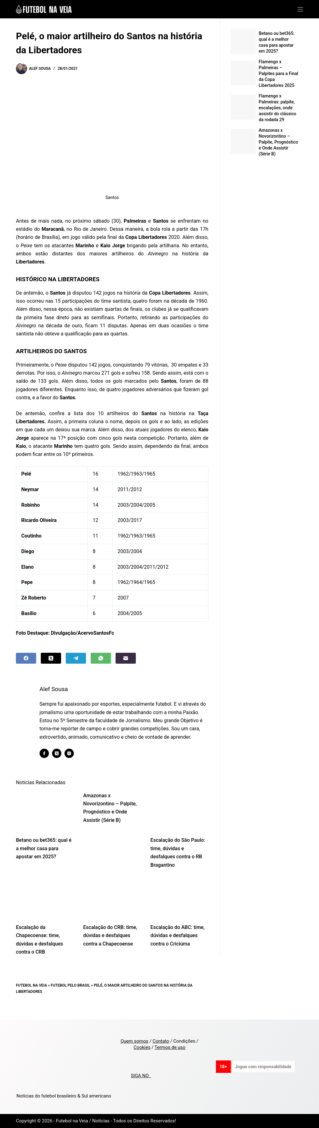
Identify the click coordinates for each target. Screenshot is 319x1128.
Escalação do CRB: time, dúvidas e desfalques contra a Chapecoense (110, 943)
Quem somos (134, 1041)
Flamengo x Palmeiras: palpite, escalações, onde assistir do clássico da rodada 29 (277, 107)
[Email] (126, 658)
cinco (105, 438)
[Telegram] (76, 658)
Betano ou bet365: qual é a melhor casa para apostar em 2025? (43, 857)
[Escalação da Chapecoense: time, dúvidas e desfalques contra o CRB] (45, 906)
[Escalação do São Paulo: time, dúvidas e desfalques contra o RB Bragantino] (179, 819)
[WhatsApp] (101, 658)
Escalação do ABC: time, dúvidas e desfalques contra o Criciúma (177, 943)
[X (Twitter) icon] (61, 761)
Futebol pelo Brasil (70, 994)
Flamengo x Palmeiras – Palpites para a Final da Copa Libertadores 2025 (278, 73)
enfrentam (189, 221)
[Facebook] (26, 658)
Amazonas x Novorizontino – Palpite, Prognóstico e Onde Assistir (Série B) (278, 142)
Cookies (142, 1047)
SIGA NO (141, 1075)
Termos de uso (170, 1047)
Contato (161, 1041)
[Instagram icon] (74, 761)
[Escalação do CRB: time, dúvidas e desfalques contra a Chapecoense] (112, 906)
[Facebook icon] (49, 761)
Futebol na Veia (31, 994)
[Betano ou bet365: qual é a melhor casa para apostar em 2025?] (45, 819)
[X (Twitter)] (51, 658)
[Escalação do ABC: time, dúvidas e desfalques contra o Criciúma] (179, 906)
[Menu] (300, 9)
